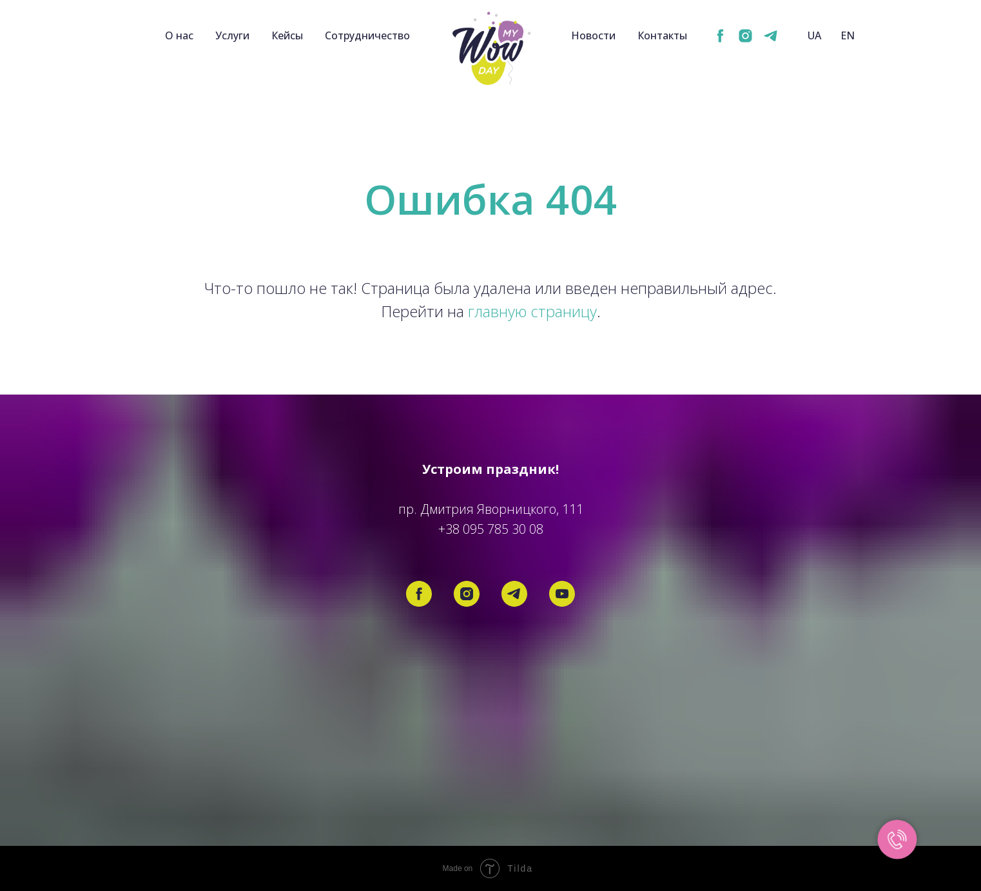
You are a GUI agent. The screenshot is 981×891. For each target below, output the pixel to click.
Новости (593, 35)
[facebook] (720, 36)
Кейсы (287, 35)
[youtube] (562, 594)
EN (847, 35)
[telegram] (770, 36)
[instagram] (745, 36)
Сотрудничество (367, 35)
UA (814, 35)
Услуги (232, 35)
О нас (179, 35)
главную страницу (532, 311)
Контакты (662, 35)
